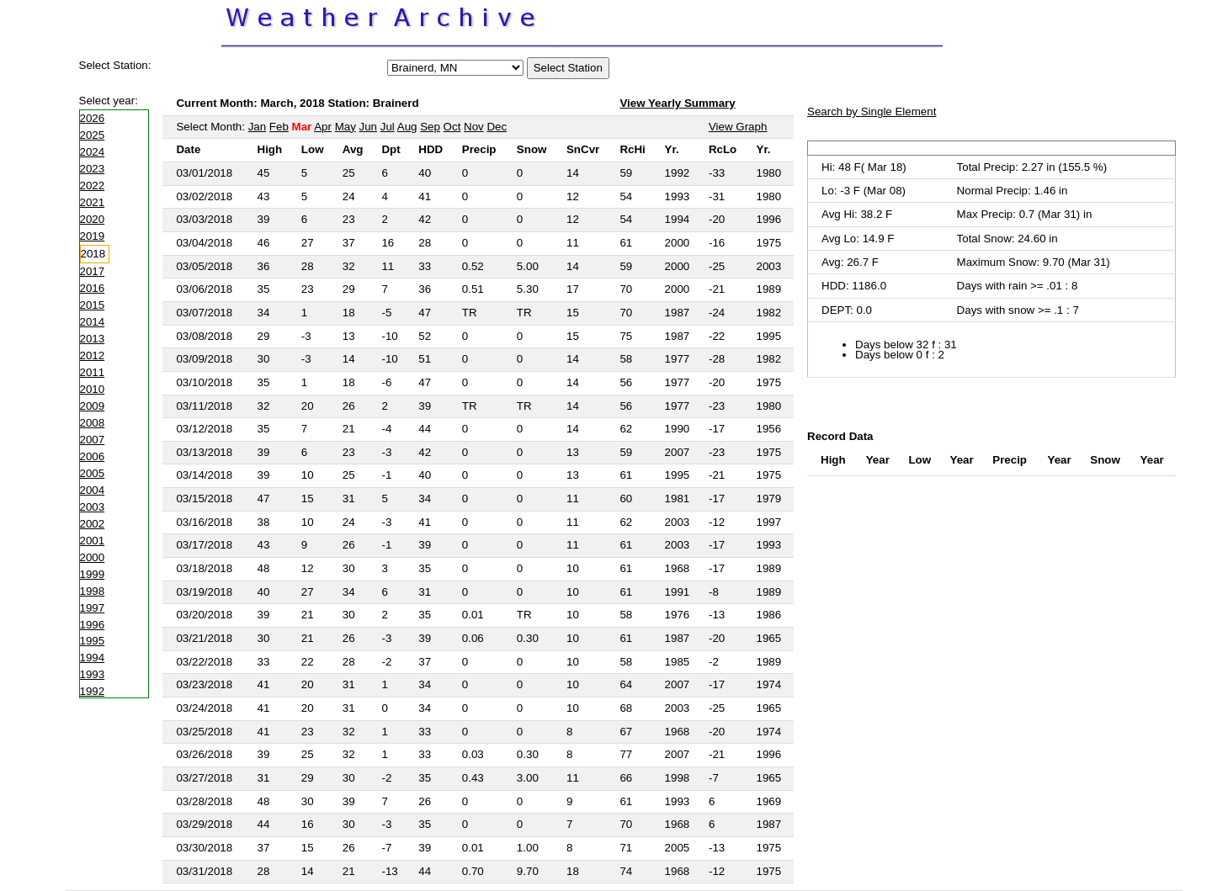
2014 (92, 322)
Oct (452, 126)
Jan (257, 126)
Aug (407, 126)
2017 (92, 271)
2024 (92, 152)
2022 (92, 185)
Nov (474, 126)
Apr (323, 126)
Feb (279, 126)
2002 (92, 523)
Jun (368, 126)
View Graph (738, 126)
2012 (92, 355)
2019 (92, 236)
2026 (92, 118)
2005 (92, 473)
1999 (92, 574)
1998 (92, 591)
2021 (92, 202)
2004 (92, 490)
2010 (92, 389)
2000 (92, 557)
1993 (92, 674)
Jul (387, 126)
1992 (92, 691)
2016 (92, 288)
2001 (92, 540)
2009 (92, 406)
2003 (92, 507)
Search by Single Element (871, 111)
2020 (92, 219)
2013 (92, 338)
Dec (496, 126)
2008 (92, 422)
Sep (430, 126)
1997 (92, 608)
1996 (92, 624)
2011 (92, 372)
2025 (92, 135)
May (345, 126)
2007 (92, 439)
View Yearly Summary (677, 103)
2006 (92, 456)
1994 (92, 657)
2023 (92, 168)
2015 (92, 305)
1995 (92, 640)
